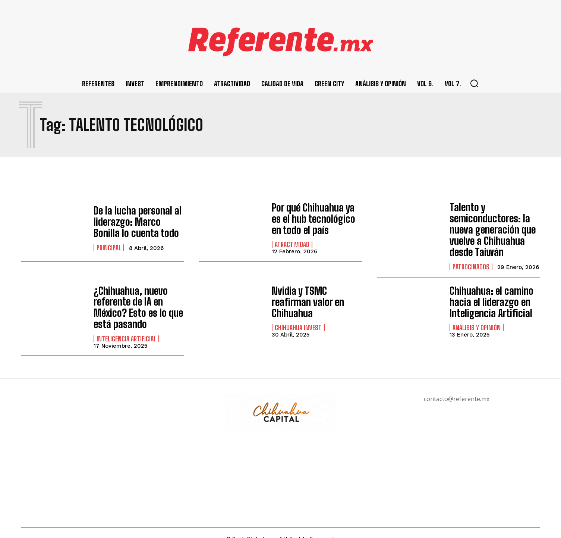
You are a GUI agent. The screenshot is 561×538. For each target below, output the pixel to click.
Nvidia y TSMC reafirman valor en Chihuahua (315, 295)
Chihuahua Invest (298, 314)
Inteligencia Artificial (126, 327)
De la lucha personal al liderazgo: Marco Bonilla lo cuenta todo (136, 221)
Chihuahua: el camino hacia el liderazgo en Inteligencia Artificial (487, 295)
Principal (109, 245)
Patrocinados (471, 260)
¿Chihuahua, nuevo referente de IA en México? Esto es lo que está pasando (133, 298)
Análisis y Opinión (477, 319)
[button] (474, 83)
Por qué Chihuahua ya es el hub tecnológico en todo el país (314, 218)
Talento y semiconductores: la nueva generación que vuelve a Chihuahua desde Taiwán (488, 226)
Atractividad (292, 242)
